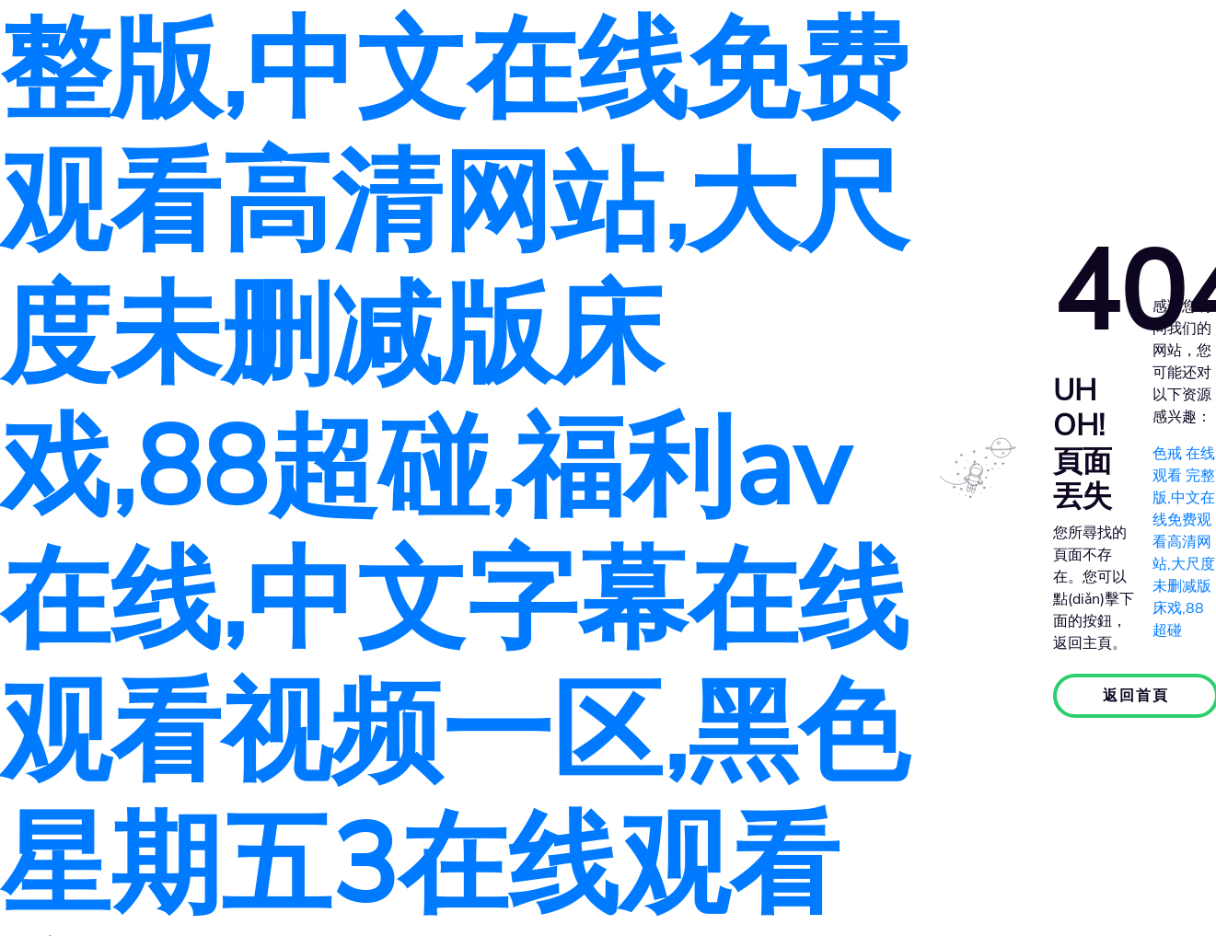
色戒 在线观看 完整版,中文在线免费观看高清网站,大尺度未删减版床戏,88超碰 (1183, 542)
